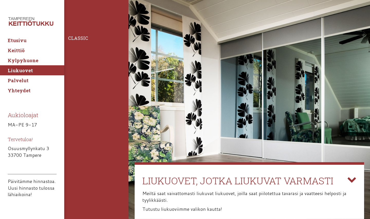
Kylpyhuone (23, 60)
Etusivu (17, 40)
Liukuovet (20, 70)
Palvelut (18, 80)
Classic (78, 38)
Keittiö (16, 50)
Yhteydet (19, 90)
